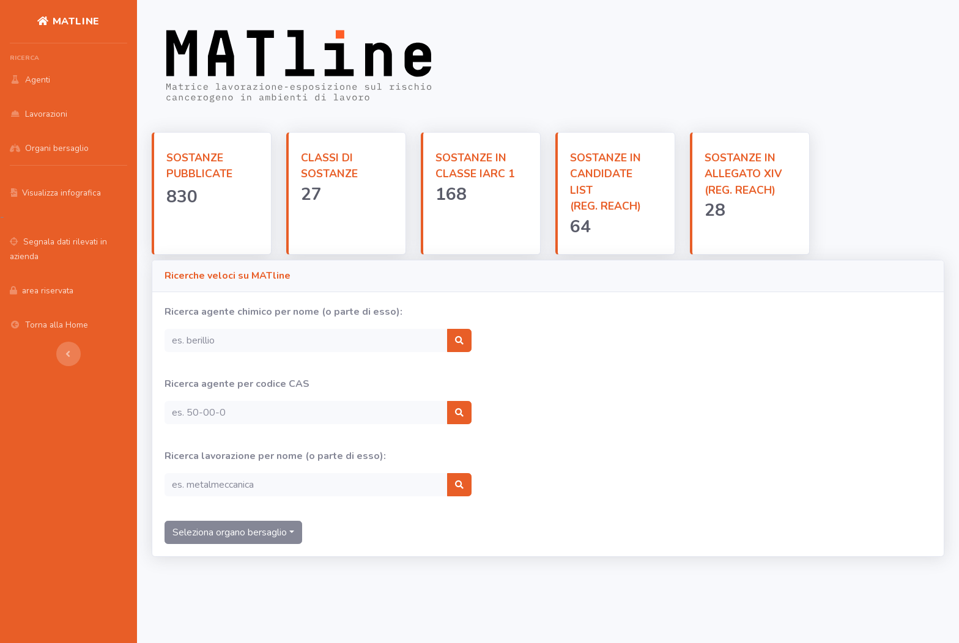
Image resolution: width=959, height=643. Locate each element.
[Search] (306, 340)
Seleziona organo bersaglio (229, 532)
